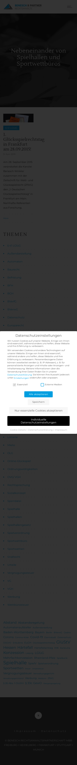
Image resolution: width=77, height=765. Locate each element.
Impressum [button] (61, 429)
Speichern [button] (38, 401)
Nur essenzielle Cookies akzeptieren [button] (39, 410)
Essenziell (20, 384)
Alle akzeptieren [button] (38, 394)
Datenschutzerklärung (19, 374)
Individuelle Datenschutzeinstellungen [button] (38, 421)
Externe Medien (51, 384)
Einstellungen (21, 378)
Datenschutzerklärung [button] (40, 429)
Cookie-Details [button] (18, 429)
